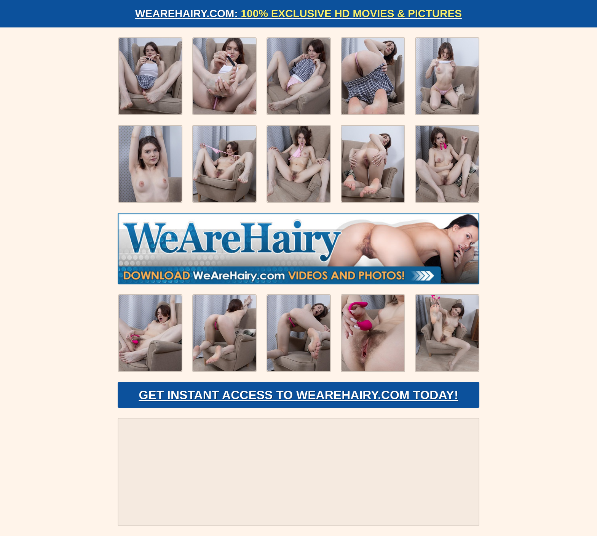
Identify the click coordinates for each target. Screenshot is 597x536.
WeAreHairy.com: (298, 13)
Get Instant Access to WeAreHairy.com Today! (298, 395)
